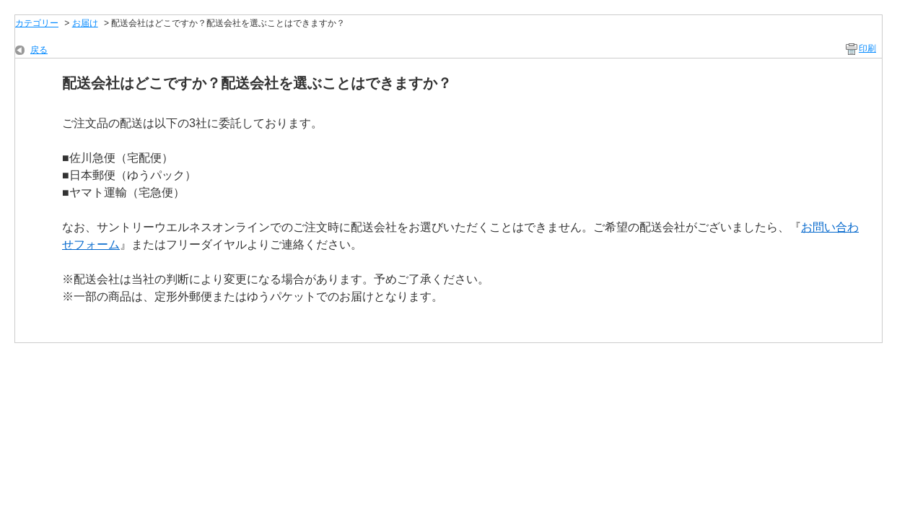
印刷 (867, 48)
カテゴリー (36, 23)
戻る (39, 50)
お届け (85, 23)
